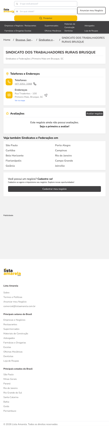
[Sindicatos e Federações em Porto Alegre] (63, 145)
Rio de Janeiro (10, 388)
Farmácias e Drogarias (14, 342)
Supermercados (11, 329)
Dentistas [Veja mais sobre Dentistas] (68, 30)
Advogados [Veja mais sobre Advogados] (89, 25)
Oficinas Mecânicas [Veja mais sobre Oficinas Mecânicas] (53, 30)
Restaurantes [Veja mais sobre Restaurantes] (30, 25)
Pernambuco (9, 410)
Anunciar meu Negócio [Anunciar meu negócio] (91, 10)
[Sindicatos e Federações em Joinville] (60, 165)
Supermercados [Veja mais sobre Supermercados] (51, 25)
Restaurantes (10, 324)
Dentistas (8, 356)
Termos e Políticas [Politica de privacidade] (12, 297)
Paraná (6, 383)
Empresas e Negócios (14, 319)
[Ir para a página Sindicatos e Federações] (48, 40)
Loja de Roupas (11, 360)
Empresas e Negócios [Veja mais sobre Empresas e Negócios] (14, 25)
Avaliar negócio (94, 113)
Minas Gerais (10, 379)
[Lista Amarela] (8, 10)
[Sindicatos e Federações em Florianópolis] (13, 160)
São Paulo (8, 374)
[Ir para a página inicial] (6, 40)
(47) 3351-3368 (25, 84)
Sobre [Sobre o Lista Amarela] (6, 292)
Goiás (6, 406)
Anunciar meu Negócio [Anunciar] (15, 301)
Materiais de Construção (15, 333)
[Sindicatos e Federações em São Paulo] (12, 145)
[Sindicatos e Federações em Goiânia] (10, 165)
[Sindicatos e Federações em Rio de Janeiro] (63, 155)
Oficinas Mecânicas (13, 351)
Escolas (7, 347)
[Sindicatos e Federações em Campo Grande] (64, 160)
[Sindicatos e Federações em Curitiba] (10, 150)
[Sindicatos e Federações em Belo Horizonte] (15, 155)
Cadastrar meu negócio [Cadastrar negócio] (54, 189)
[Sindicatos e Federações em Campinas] (61, 150)
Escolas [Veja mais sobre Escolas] (28, 30)
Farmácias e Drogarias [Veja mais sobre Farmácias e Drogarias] (14, 30)
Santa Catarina (10, 397)
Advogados (9, 338)
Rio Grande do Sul (12, 392)
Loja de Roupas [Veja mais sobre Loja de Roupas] (91, 30)
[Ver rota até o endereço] (31, 97)
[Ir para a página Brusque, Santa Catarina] (24, 40)
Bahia (6, 401)
